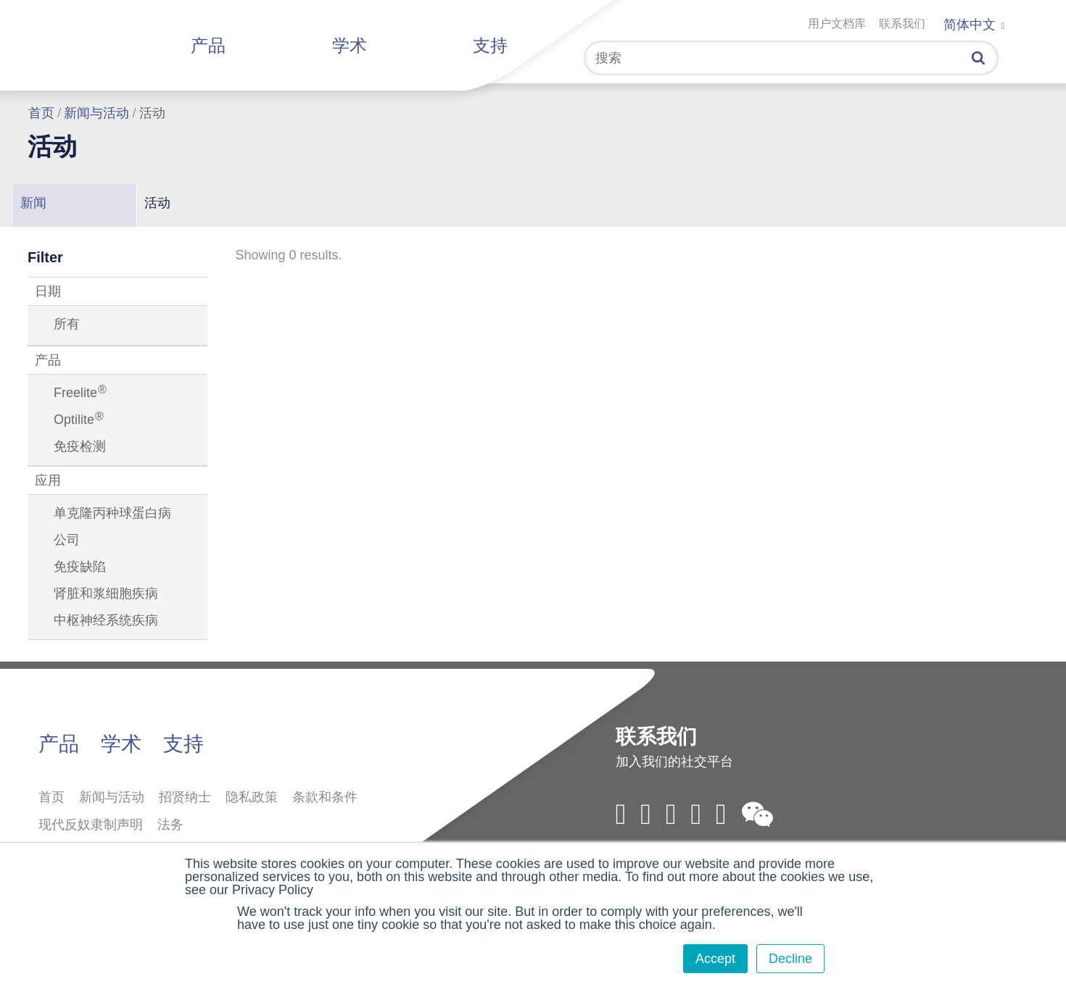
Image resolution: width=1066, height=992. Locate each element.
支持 (490, 45)
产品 (208, 45)
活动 (157, 203)
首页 (41, 113)
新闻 (33, 203)
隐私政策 (252, 797)
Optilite (79, 419)
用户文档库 (837, 23)
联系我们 (902, 23)
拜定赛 (107, 42)
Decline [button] (790, 958)
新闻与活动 (96, 113)
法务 (170, 824)
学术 (349, 45)
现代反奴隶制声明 (90, 824)
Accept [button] (715, 958)
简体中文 (973, 24)
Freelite (80, 392)
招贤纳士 (185, 797)
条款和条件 (325, 797)
